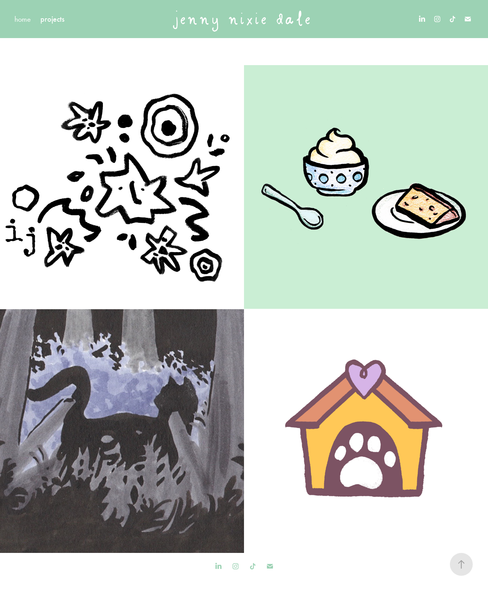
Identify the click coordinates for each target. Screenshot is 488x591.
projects (52, 19)
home (22, 19)
